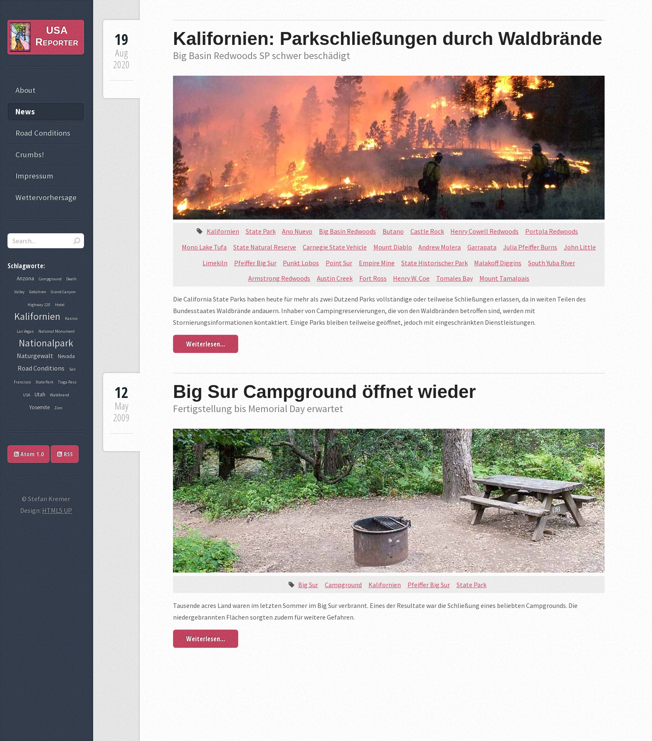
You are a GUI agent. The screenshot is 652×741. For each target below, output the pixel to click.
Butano (393, 231)
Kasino (71, 318)
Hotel (59, 304)
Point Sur (339, 263)
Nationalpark (46, 342)
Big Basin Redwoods (347, 231)
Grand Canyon (63, 291)
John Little (580, 247)
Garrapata (481, 247)
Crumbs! (29, 154)
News (25, 111)
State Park (261, 231)
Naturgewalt (35, 355)
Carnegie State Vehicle (335, 247)
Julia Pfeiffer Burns (530, 247)
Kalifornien (223, 231)
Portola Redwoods (551, 231)
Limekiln (215, 263)
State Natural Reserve (264, 247)
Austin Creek (335, 278)
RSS (65, 454)
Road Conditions (42, 133)
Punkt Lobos (301, 263)
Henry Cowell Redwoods (484, 231)
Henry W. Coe (411, 278)
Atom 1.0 (29, 454)
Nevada (66, 356)
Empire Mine (377, 263)
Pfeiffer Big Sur (255, 263)
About (25, 90)
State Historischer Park (434, 263)
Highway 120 (38, 304)
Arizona (25, 278)
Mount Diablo (392, 247)
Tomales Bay (454, 278)
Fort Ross (373, 278)
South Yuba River (551, 263)
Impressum (34, 175)
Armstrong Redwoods (279, 278)
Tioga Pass (67, 382)
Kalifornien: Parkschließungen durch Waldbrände (388, 38)
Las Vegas (25, 331)
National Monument (56, 331)
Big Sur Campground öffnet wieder (324, 391)
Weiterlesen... (205, 343)
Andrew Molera (439, 247)
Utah (40, 394)
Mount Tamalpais (504, 278)
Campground (343, 584)
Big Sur (308, 584)
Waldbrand (59, 395)
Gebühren (37, 291)
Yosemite (39, 407)
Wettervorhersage (46, 197)
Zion (58, 407)
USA (26, 395)
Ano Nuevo (297, 231)
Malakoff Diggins (497, 263)
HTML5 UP (57, 510)
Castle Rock (427, 231)
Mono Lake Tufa (204, 247)
